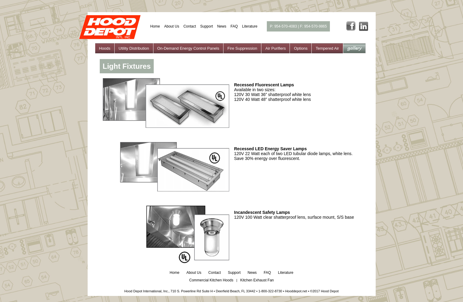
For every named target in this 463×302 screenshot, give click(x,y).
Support (206, 26)
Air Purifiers (275, 48)
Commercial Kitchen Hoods (211, 280)
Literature (249, 26)
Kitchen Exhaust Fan (257, 280)
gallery (354, 48)
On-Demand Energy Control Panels (188, 48)
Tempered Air (327, 48)
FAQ (234, 26)
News (221, 26)
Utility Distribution (134, 48)
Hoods (105, 48)
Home (155, 26)
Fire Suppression (242, 48)
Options (300, 48)
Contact (189, 26)
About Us (171, 26)
